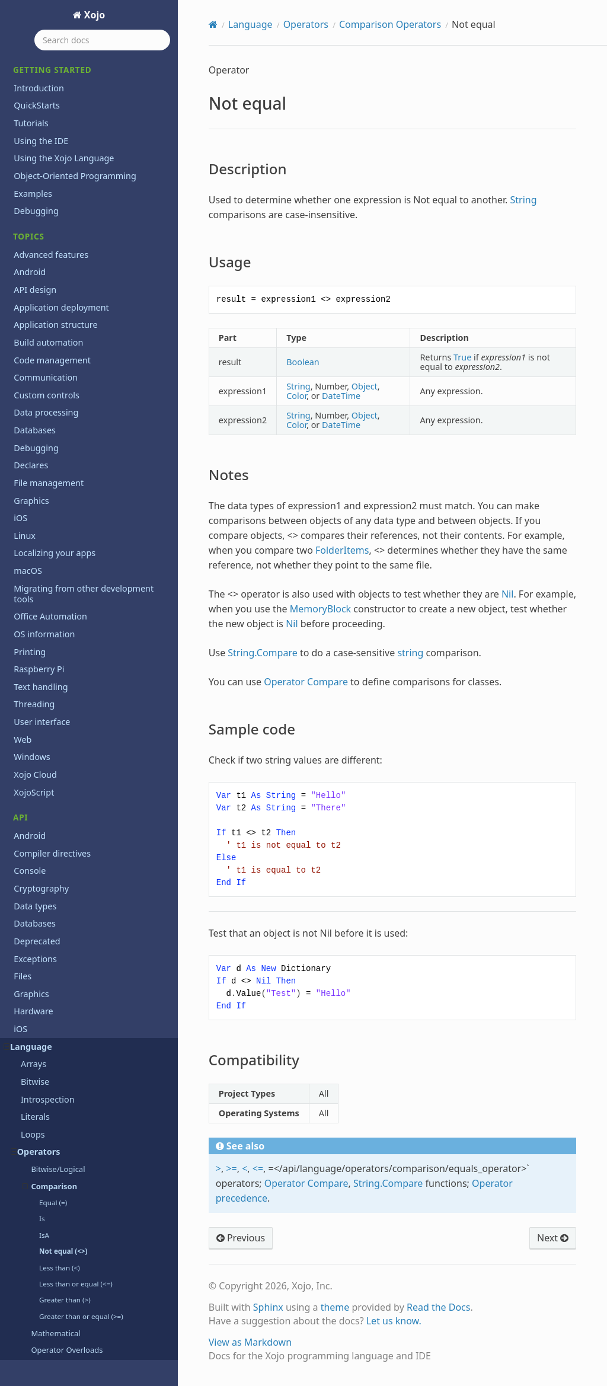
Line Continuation (56, 1141)
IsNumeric (41, 1088)
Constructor (44, 597)
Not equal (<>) (63, 61)
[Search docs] (102, 40)
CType (33, 615)
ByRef (32, 421)
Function (38, 896)
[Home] (213, 24)
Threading (41, 228)
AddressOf (42, 316)
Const (32, 562)
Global (34, 913)
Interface (39, 1018)
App (29, 334)
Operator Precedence (69, 177)
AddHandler (45, 298)
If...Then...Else (48, 966)
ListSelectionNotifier (61, 1177)
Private (35, 1352)
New (30, 1247)
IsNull (32, 1071)
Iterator (36, 1124)
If (24, 948)
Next (30, 1264)
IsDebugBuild (48, 1036)
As (25, 369)
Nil (26, 1282)
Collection (40, 509)
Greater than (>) (65, 110)
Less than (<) (59, 78)
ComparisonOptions (61, 544)
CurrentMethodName (64, 632)
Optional (38, 1299)
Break (32, 404)
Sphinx (268, 1307)
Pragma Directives (57, 210)
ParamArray (44, 1334)
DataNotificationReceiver (70, 650)
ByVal (32, 439)
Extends (37, 843)
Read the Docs (439, 1307)
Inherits (36, 1001)
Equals (34, 807)
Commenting (47, 526)
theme (335, 1307)
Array (31, 351)
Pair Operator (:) (59, 194)
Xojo (94, 14)
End (28, 790)
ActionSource (47, 281)
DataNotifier (45, 667)
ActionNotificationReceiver (74, 263)
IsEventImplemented (62, 1053)
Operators (305, 24)
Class (31, 491)
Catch (32, 474)
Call (28, 456)
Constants (41, 579)
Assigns (36, 386)
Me (27, 1194)
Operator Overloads (67, 160)
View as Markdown (250, 1342)
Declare (36, 685)
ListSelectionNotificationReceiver (86, 1159)
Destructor (42, 702)
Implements (45, 983)
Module (36, 1229)
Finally (33, 878)
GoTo (31, 931)
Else (29, 772)
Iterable (36, 1106)
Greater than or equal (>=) (81, 126)
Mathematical (55, 143)
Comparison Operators (390, 24)
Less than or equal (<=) (76, 94)
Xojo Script (42, 245)
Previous (240, 1237)
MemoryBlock (48, 1212)
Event (32, 825)
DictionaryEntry (51, 737)
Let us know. (393, 1320)
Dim (29, 755)
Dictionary (41, 720)
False (31, 860)
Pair (28, 1317)
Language (250, 24)
